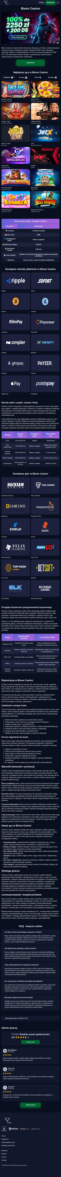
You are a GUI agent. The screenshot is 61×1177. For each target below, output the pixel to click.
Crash (38, 77)
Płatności (4, 1150)
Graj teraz (30, 62)
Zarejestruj (50, 2)
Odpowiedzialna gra (8, 1142)
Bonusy (3, 1154)
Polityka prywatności (8, 1145)
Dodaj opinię (30, 1042)
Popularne (8, 77)
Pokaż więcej (30, 1105)
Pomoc (3, 1157)
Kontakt (4, 1160)
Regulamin (5, 1139)
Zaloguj (41, 2)
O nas (3, 1136)
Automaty (52, 77)
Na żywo (23, 77)
